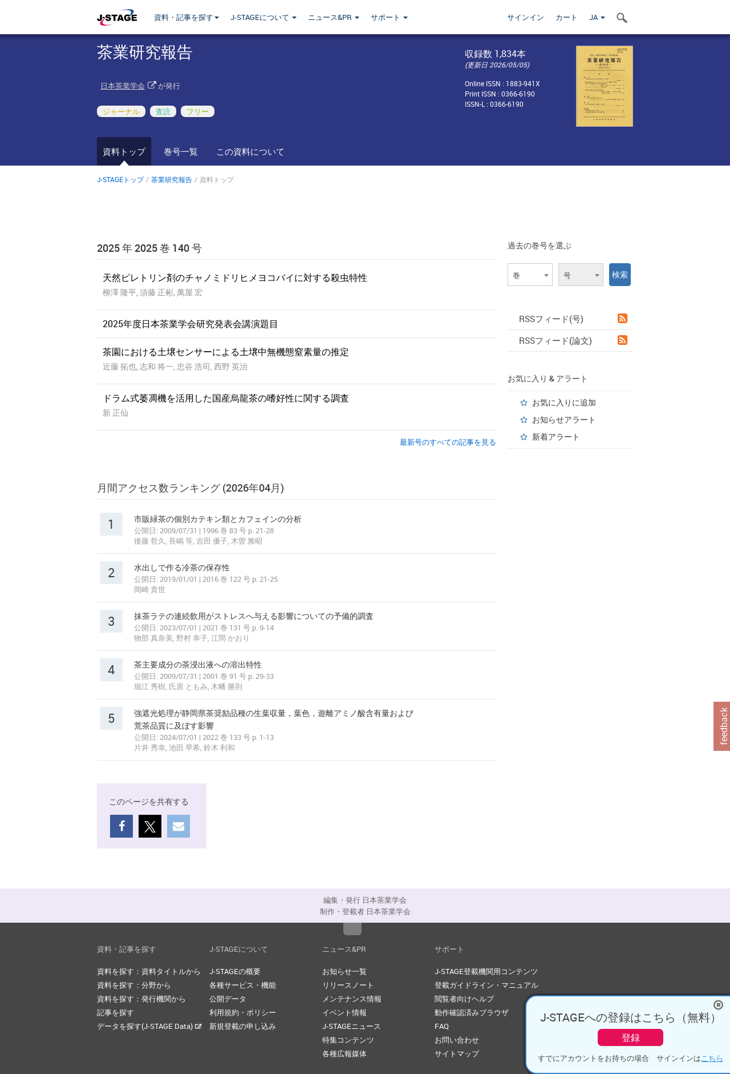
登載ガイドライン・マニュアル (486, 985)
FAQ (442, 1026)
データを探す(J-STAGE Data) (149, 1026)
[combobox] (530, 274)
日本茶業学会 (122, 86)
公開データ (227, 998)
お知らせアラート (564, 419)
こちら (712, 1058)
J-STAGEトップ (120, 179)
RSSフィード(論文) (573, 340)
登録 (631, 1037)
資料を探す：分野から (134, 985)
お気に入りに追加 (564, 402)
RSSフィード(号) (573, 318)
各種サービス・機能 (242, 985)
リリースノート (348, 985)
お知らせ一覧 (344, 971)
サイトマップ (457, 1053)
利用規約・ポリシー (242, 1012)
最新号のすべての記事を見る (448, 442)
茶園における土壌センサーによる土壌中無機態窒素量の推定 (226, 351)
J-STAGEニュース (351, 1026)
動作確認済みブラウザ (472, 1012)
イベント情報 (344, 1012)
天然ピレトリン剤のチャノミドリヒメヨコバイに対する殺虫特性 (235, 277)
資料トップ (124, 151)
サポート (389, 17)
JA (597, 17)
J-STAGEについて (263, 17)
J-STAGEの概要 (235, 971)
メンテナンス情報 (352, 998)
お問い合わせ (457, 1040)
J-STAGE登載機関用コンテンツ (486, 971)
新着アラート (556, 436)
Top (352, 929)
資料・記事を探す (186, 17)
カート (566, 17)
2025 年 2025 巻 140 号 (149, 248)
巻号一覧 (181, 151)
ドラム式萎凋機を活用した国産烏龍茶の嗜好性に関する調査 (226, 398)
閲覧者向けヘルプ (464, 998)
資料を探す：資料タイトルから (149, 971)
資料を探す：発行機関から (141, 998)
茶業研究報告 (171, 179)
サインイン (525, 17)
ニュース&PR (333, 17)
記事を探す (115, 1012)
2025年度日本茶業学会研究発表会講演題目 (190, 323)
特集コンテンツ (348, 1040)
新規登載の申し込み (242, 1026)
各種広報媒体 (344, 1053)
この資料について (250, 151)
